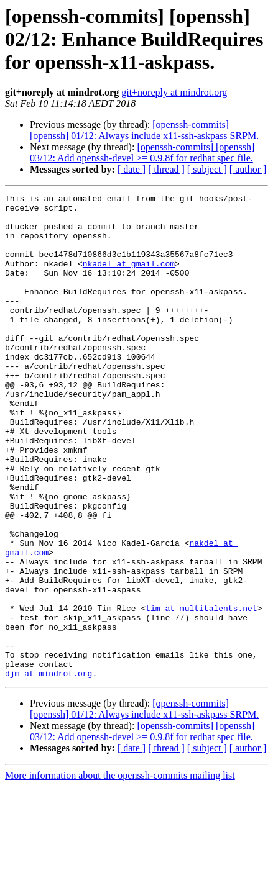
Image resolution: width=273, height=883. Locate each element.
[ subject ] (207, 169)
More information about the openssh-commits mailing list (120, 872)
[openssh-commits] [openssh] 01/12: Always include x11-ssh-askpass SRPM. (144, 130)
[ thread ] (166, 169)
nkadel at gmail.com (129, 278)
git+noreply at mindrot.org (174, 92)
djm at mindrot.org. (51, 770)
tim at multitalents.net (201, 691)
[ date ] (132, 169)
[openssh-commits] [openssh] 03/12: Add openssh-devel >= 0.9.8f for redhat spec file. (142, 152)
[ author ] (248, 169)
